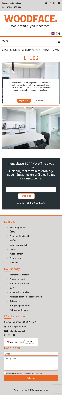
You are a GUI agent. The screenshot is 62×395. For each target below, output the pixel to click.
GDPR (12, 288)
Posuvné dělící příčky (20, 236)
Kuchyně (46, 50)
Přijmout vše (23, 101)
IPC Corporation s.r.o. (38, 390)
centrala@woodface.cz (14, 3)
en (55, 34)
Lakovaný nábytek (31, 50)
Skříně (13, 241)
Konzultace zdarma (19, 283)
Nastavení (39, 101)
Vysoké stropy (16, 254)
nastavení (44, 90)
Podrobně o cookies (19, 292)
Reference (15, 301)
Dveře (13, 249)
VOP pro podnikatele (20, 310)
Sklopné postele (18, 227)
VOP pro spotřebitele (20, 306)
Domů (5, 50)
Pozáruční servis (18, 279)
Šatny (12, 232)
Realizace (15, 50)
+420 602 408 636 (13, 7)
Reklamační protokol (20, 275)
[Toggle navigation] (5, 41)
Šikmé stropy (16, 258)
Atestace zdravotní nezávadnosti (26, 297)
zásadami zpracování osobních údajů (29, 373)
